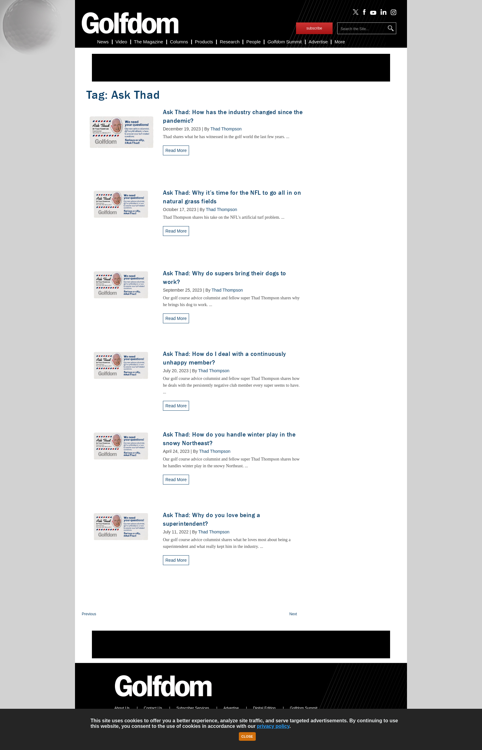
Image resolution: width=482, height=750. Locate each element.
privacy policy (273, 726)
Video (121, 41)
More (339, 41)
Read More (176, 150)
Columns (179, 41)
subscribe (314, 28)
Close (247, 736)
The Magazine (148, 41)
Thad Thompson (226, 128)
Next (293, 614)
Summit (284, 41)
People (253, 41)
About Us (121, 708)
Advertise (318, 41)
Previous (89, 614)
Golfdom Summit (303, 708)
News (103, 41)
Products (204, 41)
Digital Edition (264, 708)
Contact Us (153, 708)
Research (229, 41)
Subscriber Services (192, 708)
